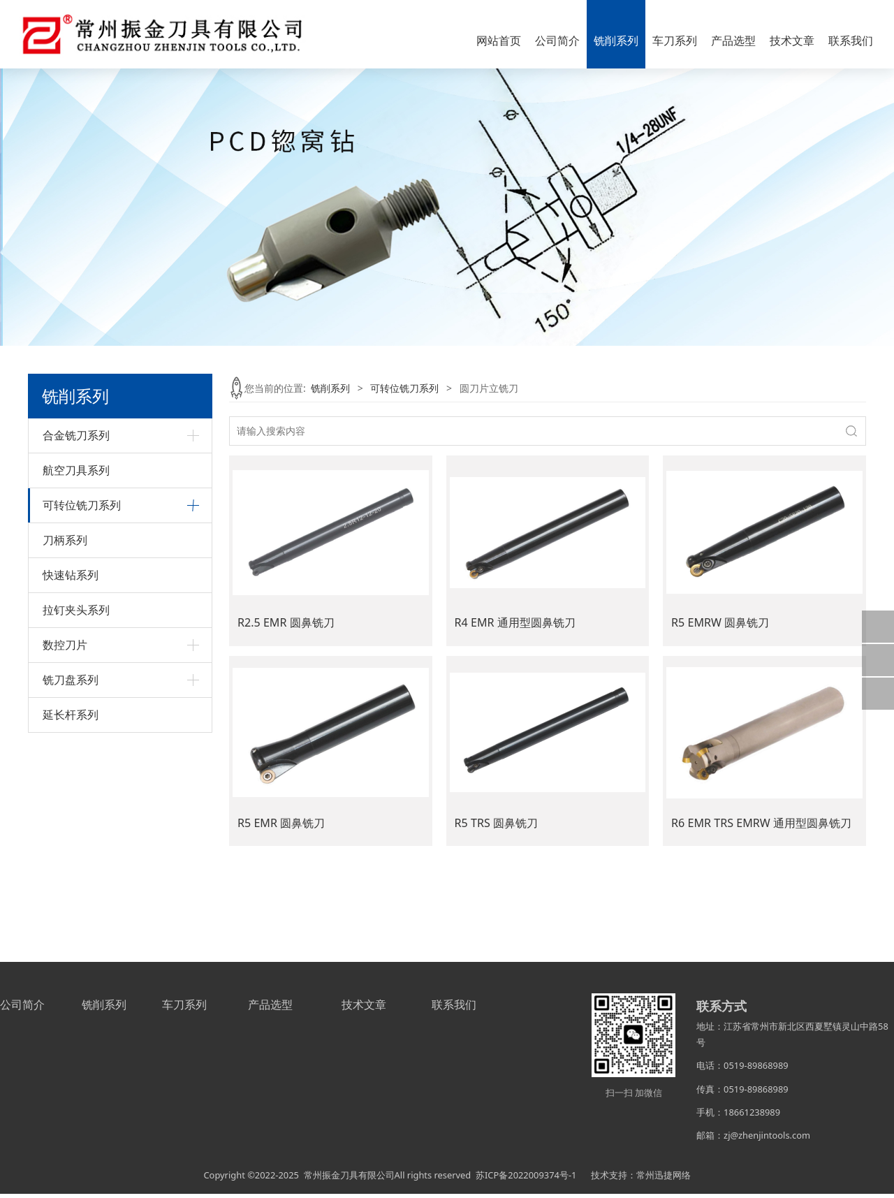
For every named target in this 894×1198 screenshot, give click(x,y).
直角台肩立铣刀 (77, 661)
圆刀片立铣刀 (72, 637)
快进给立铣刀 (72, 589)
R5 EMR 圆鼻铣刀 (281, 823)
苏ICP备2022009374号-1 (526, 1179)
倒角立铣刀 (67, 565)
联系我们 (850, 40)
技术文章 (792, 40)
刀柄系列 (65, 746)
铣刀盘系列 (70, 885)
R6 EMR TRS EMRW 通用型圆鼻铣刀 (761, 823)
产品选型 (733, 40)
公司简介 (557, 40)
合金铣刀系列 (76, 435)
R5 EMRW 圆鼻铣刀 (720, 622)
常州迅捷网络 (663, 1179)
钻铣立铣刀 (67, 685)
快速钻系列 (70, 781)
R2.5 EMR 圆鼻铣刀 (286, 622)
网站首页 (498, 40)
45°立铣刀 (65, 541)
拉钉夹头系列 (76, 816)
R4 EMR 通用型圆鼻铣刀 (515, 622)
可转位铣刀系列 (82, 505)
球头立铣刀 (67, 613)
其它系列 (62, 708)
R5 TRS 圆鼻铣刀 (496, 823)
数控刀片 (65, 851)
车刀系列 (674, 40)
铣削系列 (616, 40)
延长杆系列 (70, 920)
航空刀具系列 (76, 470)
